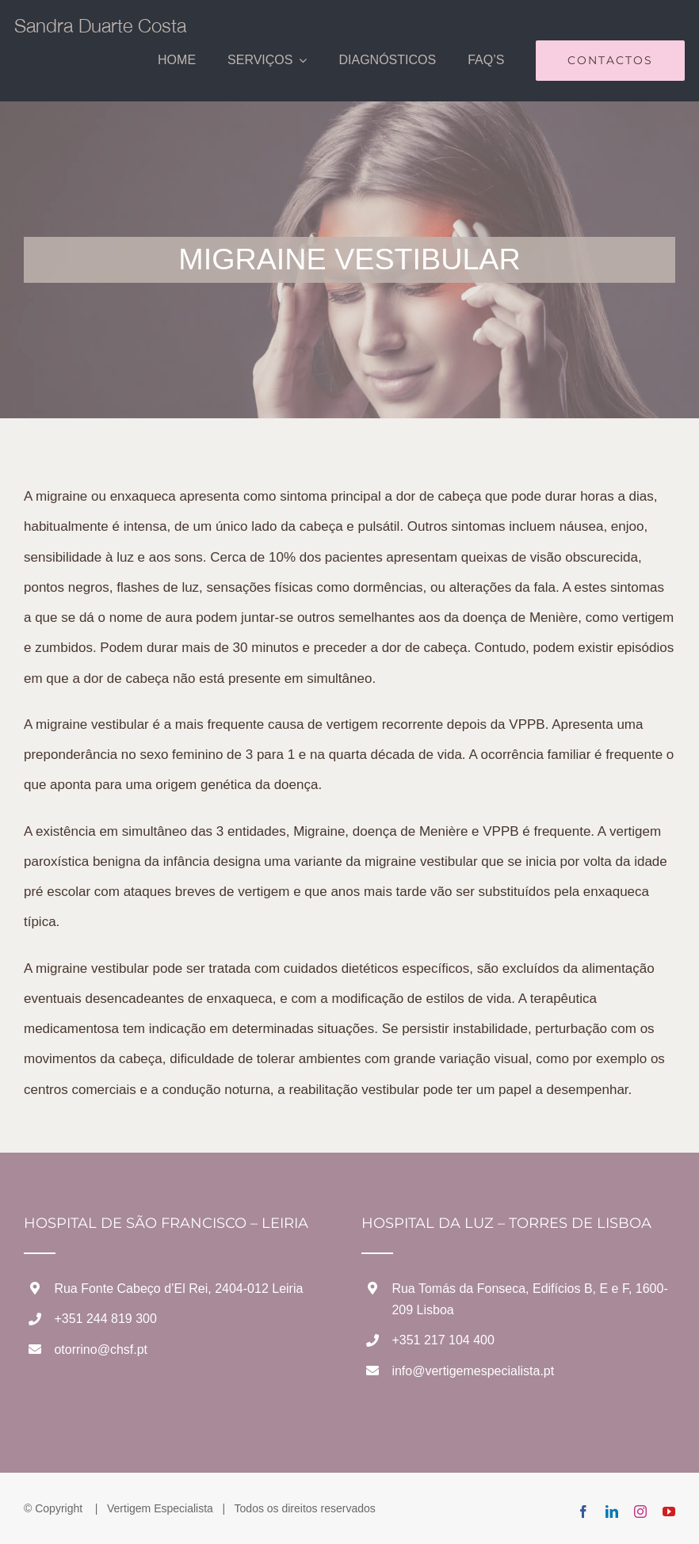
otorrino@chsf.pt (100, 1349)
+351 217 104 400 (443, 1340)
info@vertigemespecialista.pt (473, 1371)
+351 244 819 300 (105, 1318)
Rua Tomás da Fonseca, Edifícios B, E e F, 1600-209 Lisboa (529, 1299)
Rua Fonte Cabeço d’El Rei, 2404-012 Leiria (178, 1288)
